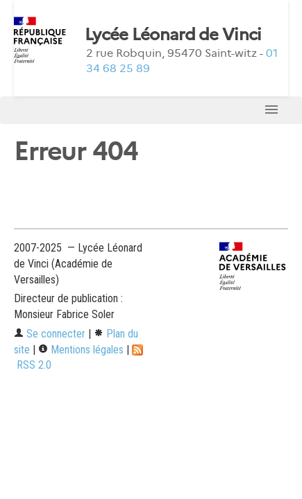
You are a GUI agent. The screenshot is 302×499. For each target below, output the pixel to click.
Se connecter (49, 333)
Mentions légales (81, 349)
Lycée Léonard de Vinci (173, 34)
